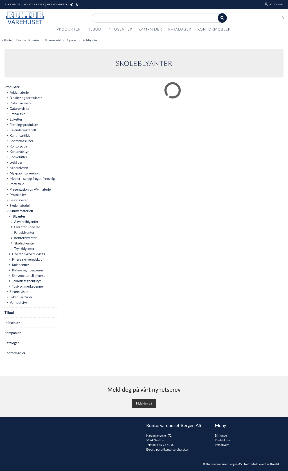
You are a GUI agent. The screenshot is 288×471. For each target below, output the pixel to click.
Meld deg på (144, 403)
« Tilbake (7, 40)
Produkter (33, 40)
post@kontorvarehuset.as (172, 449)
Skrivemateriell (53, 40)
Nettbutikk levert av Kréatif (261, 464)
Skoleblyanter (89, 40)
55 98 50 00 (166, 445)
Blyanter (71, 40)
